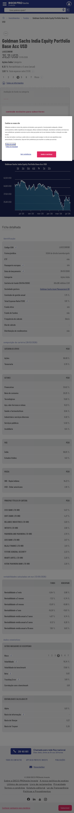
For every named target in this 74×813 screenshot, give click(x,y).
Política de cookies (10, 144)
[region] (37, 138)
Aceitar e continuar (46, 154)
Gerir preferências (26, 154)
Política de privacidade (12, 147)
